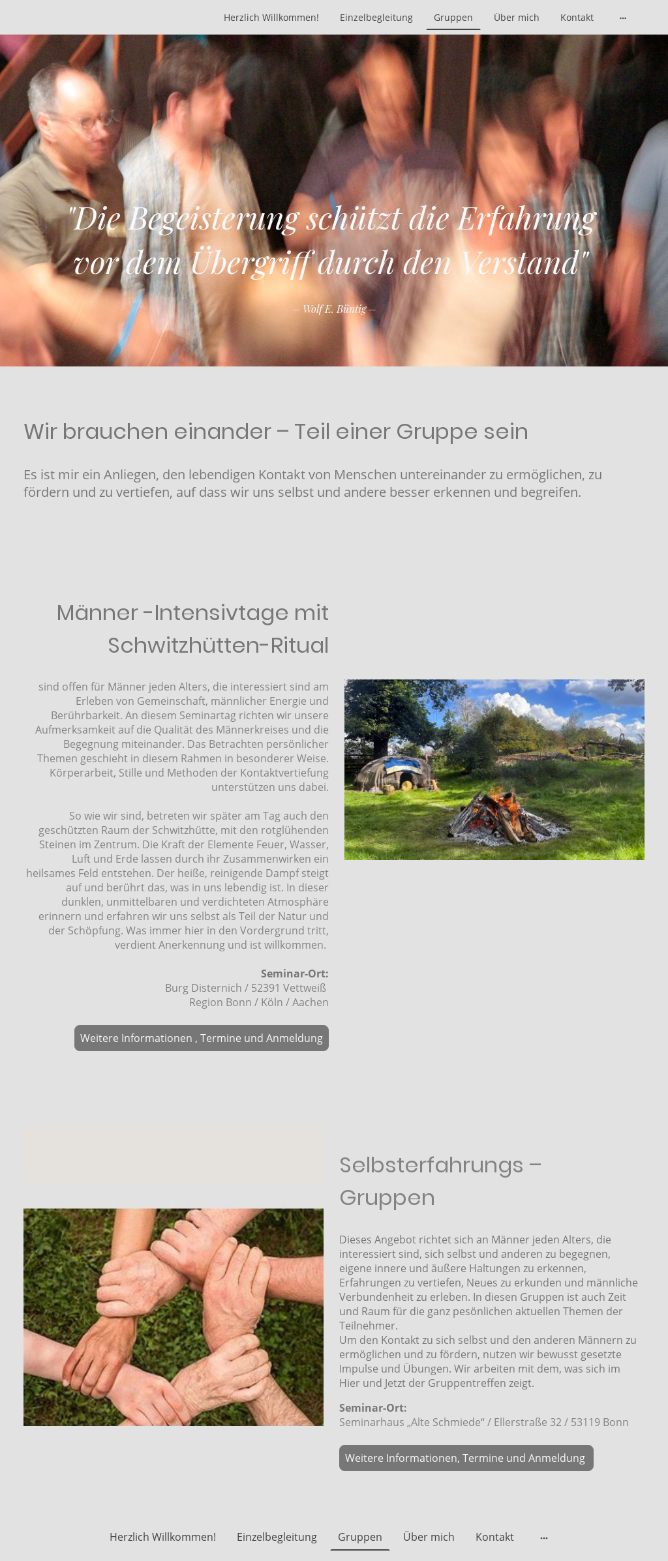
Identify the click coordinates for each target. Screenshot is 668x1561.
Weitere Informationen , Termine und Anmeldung (201, 1038)
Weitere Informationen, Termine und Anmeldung (466, 1458)
